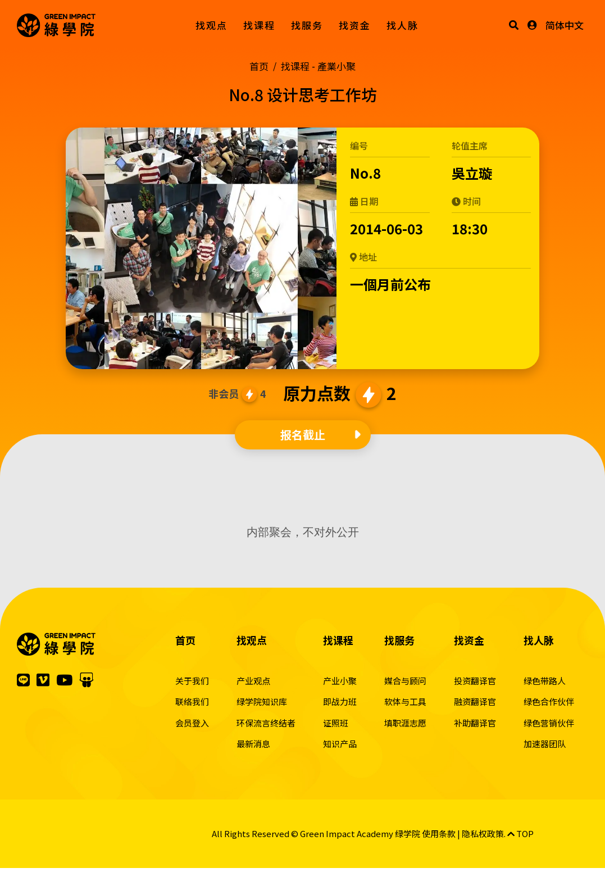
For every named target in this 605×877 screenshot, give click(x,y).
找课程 (259, 25)
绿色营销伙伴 (549, 723)
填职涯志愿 (405, 723)
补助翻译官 (475, 723)
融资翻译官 (475, 701)
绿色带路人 (545, 681)
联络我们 (192, 701)
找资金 (355, 25)
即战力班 (340, 701)
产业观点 (253, 681)
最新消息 (253, 743)
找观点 (211, 25)
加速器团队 (545, 743)
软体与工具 (405, 701)
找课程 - (318, 66)
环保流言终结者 (265, 723)
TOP (520, 833)
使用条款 (439, 833)
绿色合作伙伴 (549, 701)
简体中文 (564, 25)
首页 (259, 66)
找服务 (307, 25)
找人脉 (402, 25)
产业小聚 (340, 681)
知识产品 (340, 743)
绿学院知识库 (261, 701)
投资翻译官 (475, 681)
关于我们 (192, 681)
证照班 (335, 723)
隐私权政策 (483, 833)
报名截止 (302, 434)
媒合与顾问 (405, 681)
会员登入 (192, 723)
